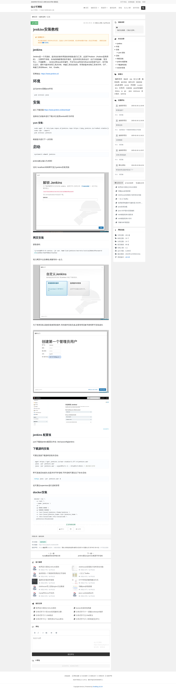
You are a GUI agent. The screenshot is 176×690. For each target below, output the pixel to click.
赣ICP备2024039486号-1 (95, 680)
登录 (143, 2)
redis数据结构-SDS (123, 218)
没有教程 (119, 140)
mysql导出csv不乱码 (46, 593)
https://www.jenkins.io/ (50, 74)
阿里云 (79, 680)
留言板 (138, 2)
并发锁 (133, 85)
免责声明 (108, 676)
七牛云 (85, 680)
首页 (86, 8)
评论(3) (51, 576)
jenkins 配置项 (121, 62)
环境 (117, 46)
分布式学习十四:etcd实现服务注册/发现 (49, 612)
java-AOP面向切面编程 (124, 211)
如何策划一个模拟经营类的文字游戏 (52, 573)
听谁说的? (119, 110)
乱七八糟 (127, 8)
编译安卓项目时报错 (46, 580)
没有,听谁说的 (121, 155)
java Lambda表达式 (86, 593)
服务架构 (113, 8)
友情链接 (131, 2)
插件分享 (131, 82)
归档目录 (100, 676)
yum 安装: (121, 53)
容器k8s (117, 91)
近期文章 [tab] (119, 183)
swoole (126, 85)
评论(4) (51, 570)
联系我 (45, 42)
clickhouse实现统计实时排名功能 (91, 567)
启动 (117, 56)
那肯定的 (119, 125)
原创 (35, 23)
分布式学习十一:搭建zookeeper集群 (88, 612)
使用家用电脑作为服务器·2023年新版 (129, 203)
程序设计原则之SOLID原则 (49, 567)
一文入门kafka (84, 573)
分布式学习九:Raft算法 (83, 615)
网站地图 (75, 676)
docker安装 (120, 68)
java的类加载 (121, 207)
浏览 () (98, 23)
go (125, 91)
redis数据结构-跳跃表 (124, 214)
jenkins (119, 43)
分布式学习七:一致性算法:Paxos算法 (48, 619)
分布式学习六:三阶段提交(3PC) (86, 619)
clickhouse (136, 91)
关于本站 (123, 2)
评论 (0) (106, 23)
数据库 (104, 8)
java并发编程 (138, 88)
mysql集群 (139, 85)
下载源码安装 (121, 65)
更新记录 (92, 676)
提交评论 (71, 654)
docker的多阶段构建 (82, 608)
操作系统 (136, 8)
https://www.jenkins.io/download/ (57, 110)
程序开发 (123, 94)
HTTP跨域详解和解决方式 (88, 580)
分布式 (122, 88)
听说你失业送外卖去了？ (124, 170)
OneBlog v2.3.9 (98, 686)
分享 (78, 529)
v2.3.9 (127, 257)
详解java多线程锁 (85, 586)
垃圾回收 (129, 88)
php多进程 (119, 85)
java (130, 91)
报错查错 (139, 82)
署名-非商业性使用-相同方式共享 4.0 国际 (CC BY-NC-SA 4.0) (80, 547)
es (122, 91)
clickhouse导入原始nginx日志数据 (51, 586)
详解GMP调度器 (122, 222)
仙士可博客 (36, 7)
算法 (116, 88)
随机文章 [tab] (140, 183)
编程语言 (95, 8)
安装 (117, 50)
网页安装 (119, 59)
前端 (120, 8)
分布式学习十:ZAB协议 (43, 615)
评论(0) (91, 570)
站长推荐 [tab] (129, 183)
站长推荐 (84, 676)
